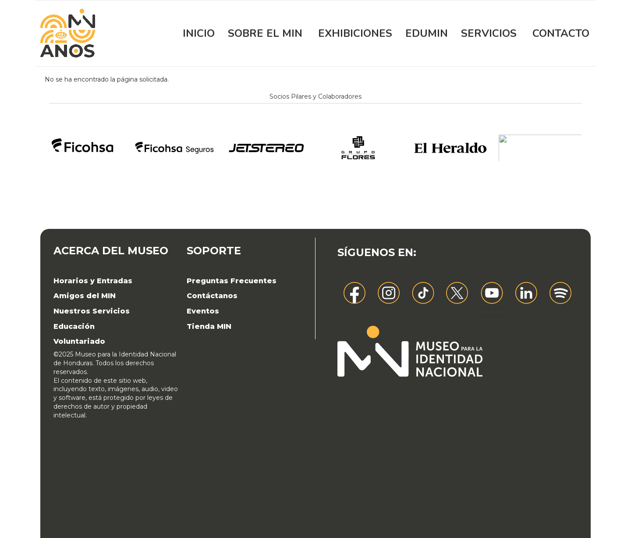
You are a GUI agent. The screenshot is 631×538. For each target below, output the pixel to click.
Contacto (560, 33)
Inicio (199, 33)
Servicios (489, 33)
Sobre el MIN (265, 33)
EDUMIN (426, 33)
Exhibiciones (355, 33)
